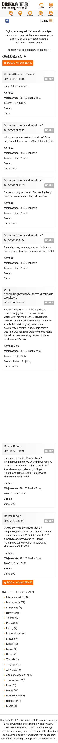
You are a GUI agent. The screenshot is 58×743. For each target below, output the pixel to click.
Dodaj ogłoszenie (18, 62)
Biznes (11, 654)
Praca (12, 623)
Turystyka (13, 664)
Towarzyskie (15, 680)
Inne (11, 685)
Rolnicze (13, 700)
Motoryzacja (15, 602)
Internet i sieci (16, 633)
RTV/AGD (13, 612)
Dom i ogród (15, 695)
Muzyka (12, 638)
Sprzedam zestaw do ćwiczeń (23, 125)
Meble (11, 705)
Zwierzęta (13, 669)
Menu (46, 20)
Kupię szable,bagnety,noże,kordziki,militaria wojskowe (29, 294)
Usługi (12, 690)
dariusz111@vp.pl (22, 361)
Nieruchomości (18, 597)
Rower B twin (12, 446)
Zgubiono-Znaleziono (19, 674)
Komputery (14, 607)
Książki (12, 643)
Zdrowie (12, 659)
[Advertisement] (29, 405)
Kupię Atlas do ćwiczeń (19, 74)
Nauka (11, 649)
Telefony (12, 617)
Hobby (49, 79)
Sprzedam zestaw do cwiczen (23, 180)
